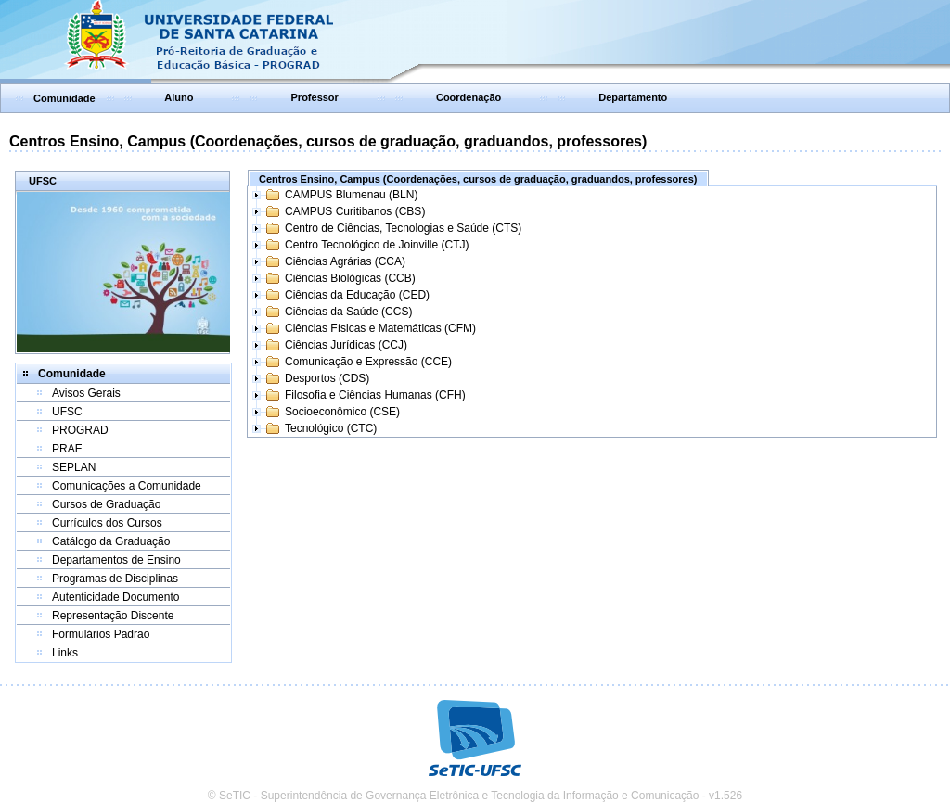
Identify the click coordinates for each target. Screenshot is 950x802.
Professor (315, 97)
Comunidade (64, 98)
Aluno (178, 97)
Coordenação (468, 97)
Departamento (632, 97)
